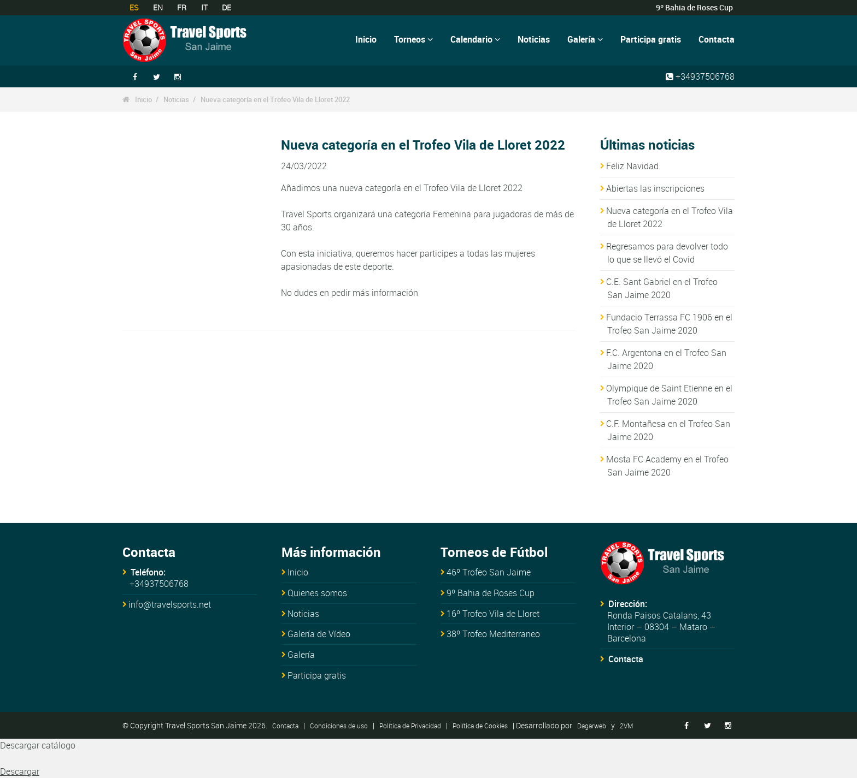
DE (226, 7)
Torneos (413, 39)
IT (204, 7)
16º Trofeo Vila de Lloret (493, 614)
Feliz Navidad (632, 166)
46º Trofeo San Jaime (489, 572)
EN (158, 7)
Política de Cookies (480, 725)
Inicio (366, 39)
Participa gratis (650, 39)
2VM (626, 725)
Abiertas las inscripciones (655, 188)
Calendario (475, 39)
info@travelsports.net (169, 604)
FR (181, 7)
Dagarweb (591, 725)
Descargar (19, 771)
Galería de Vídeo (318, 634)
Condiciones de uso (339, 725)
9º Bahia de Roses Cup (491, 593)
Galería (585, 39)
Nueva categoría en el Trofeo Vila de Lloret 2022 (275, 99)
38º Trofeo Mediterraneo (493, 634)
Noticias (534, 39)
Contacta (716, 39)
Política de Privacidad (410, 725)
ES (134, 7)
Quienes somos (317, 593)
